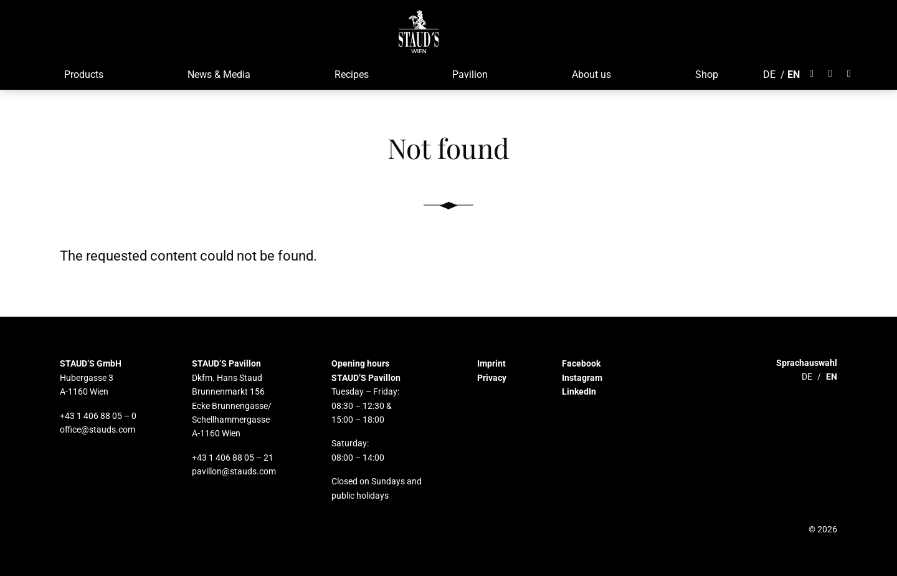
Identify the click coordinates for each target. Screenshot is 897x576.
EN (793, 74)
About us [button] (591, 74)
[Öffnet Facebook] (815, 73)
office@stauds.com (97, 429)
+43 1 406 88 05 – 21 (232, 458)
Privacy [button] (491, 378)
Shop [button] (706, 74)
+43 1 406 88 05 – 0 (98, 416)
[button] (419, 31)
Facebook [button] (581, 363)
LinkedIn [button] (579, 391)
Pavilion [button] (470, 74)
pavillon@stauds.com (234, 471)
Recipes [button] (352, 74)
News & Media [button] (218, 74)
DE (769, 74)
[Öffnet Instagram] (830, 73)
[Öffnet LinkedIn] (849, 73)
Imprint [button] (491, 363)
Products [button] (83, 74)
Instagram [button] (582, 378)
